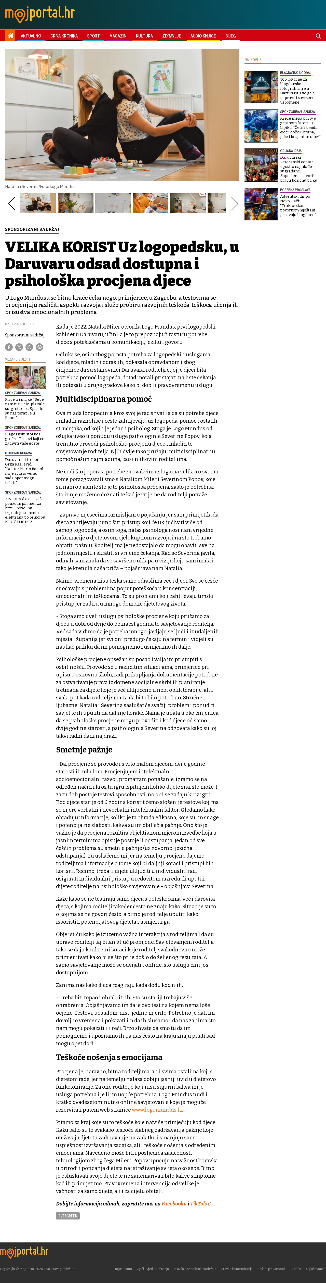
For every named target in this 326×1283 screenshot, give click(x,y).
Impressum (124, 1269)
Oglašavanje (316, 1269)
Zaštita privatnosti (272, 1269)
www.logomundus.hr (157, 1110)
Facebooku (174, 1204)
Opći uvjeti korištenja (154, 1269)
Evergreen (68, 1216)
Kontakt (297, 1269)
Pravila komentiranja (238, 1269)
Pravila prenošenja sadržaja (196, 1269)
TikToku (200, 1204)
